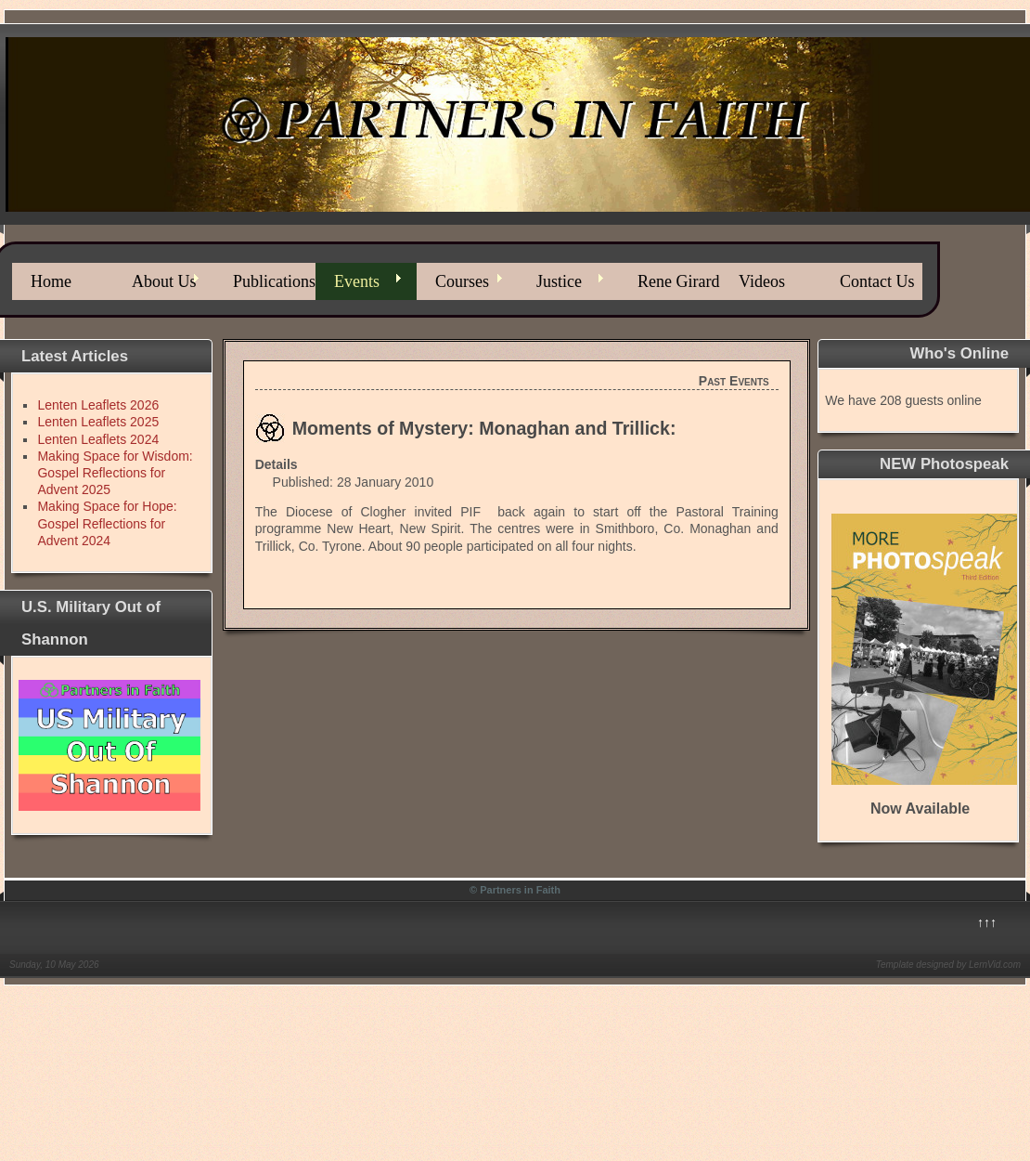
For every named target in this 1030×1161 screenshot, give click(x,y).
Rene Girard (678, 281)
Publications (274, 281)
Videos (762, 281)
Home (51, 281)
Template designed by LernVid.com (948, 964)
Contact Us (877, 281)
